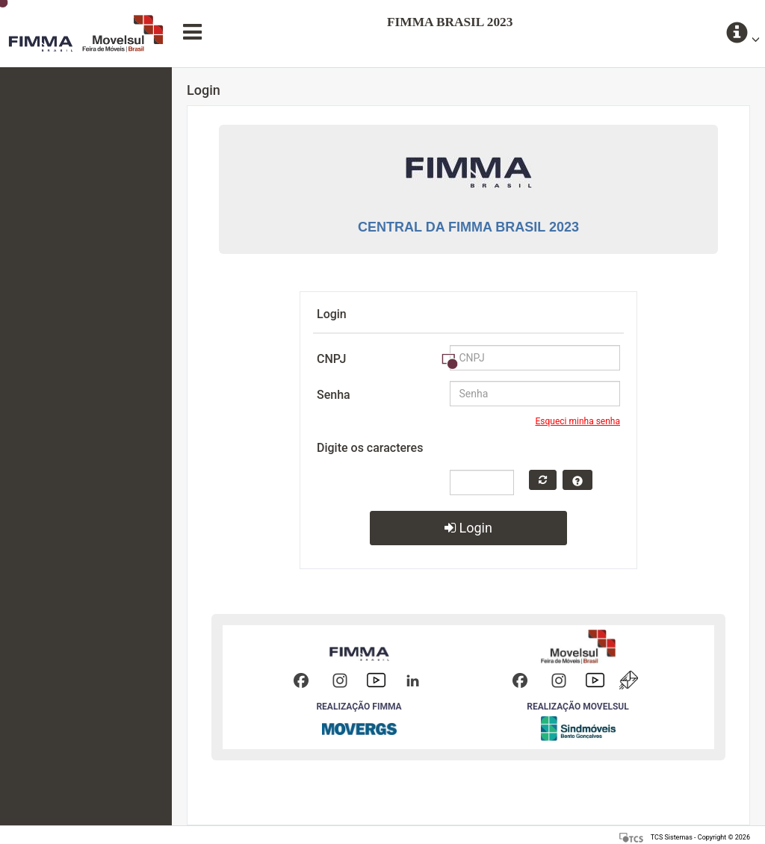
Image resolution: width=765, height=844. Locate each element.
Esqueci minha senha (578, 421)
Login (468, 528)
